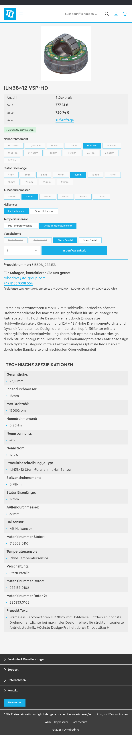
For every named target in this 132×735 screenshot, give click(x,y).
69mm (68, 197)
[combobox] (83, 14)
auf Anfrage (65, 120)
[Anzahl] (22, 250)
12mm (78, 174)
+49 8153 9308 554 (18, 283)
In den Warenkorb (74, 250)
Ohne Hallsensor (44, 211)
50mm (50, 197)
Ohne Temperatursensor (58, 226)
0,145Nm (35, 154)
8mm (46, 175)
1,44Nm (74, 154)
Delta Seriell (43, 241)
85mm (86, 197)
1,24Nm (55, 154)
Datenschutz (79, 722)
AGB (48, 722)
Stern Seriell (90, 240)
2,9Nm (93, 154)
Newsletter (14, 702)
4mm (13, 175)
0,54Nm (114, 146)
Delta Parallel (17, 241)
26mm (67, 183)
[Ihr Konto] (116, 14)
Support (12, 669)
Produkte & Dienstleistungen (26, 659)
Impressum (61, 722)
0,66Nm (15, 154)
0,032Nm (16, 146)
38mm (29, 196)
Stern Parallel (65, 240)
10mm (63, 175)
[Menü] (21, 14)
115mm (104, 197)
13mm (97, 175)
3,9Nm (14, 161)
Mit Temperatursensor (20, 226)
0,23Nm (91, 145)
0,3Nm (75, 146)
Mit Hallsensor (16, 211)
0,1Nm (57, 146)
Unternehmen (16, 680)
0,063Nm (37, 146)
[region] (66, 53)
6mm (30, 175)
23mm (31, 183)
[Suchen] (107, 14)
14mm (115, 175)
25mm (49, 183)
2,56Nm (112, 154)
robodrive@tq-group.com (25, 278)
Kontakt (12, 690)
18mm (13, 183)
